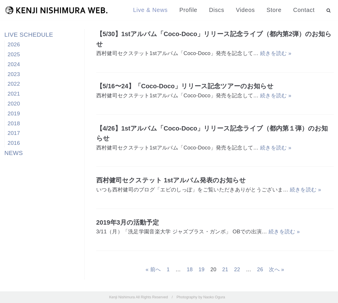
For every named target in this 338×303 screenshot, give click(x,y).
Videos (245, 10)
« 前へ (153, 269)
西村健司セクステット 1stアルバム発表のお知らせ (171, 180)
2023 (14, 74)
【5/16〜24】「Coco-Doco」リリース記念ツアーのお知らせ (185, 86)
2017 (14, 133)
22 (237, 269)
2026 (14, 44)
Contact (304, 10)
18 (190, 269)
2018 (14, 123)
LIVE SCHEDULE (28, 34)
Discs (216, 10)
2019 (14, 113)
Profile (188, 10)
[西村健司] (56, 10)
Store (274, 10)
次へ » (276, 269)
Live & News (150, 10)
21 (225, 269)
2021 (14, 94)
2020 (14, 104)
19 (202, 269)
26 (260, 269)
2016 (14, 143)
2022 (14, 84)
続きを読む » (275, 53)
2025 (14, 54)
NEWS (13, 152)
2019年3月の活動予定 (127, 222)
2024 (14, 64)
